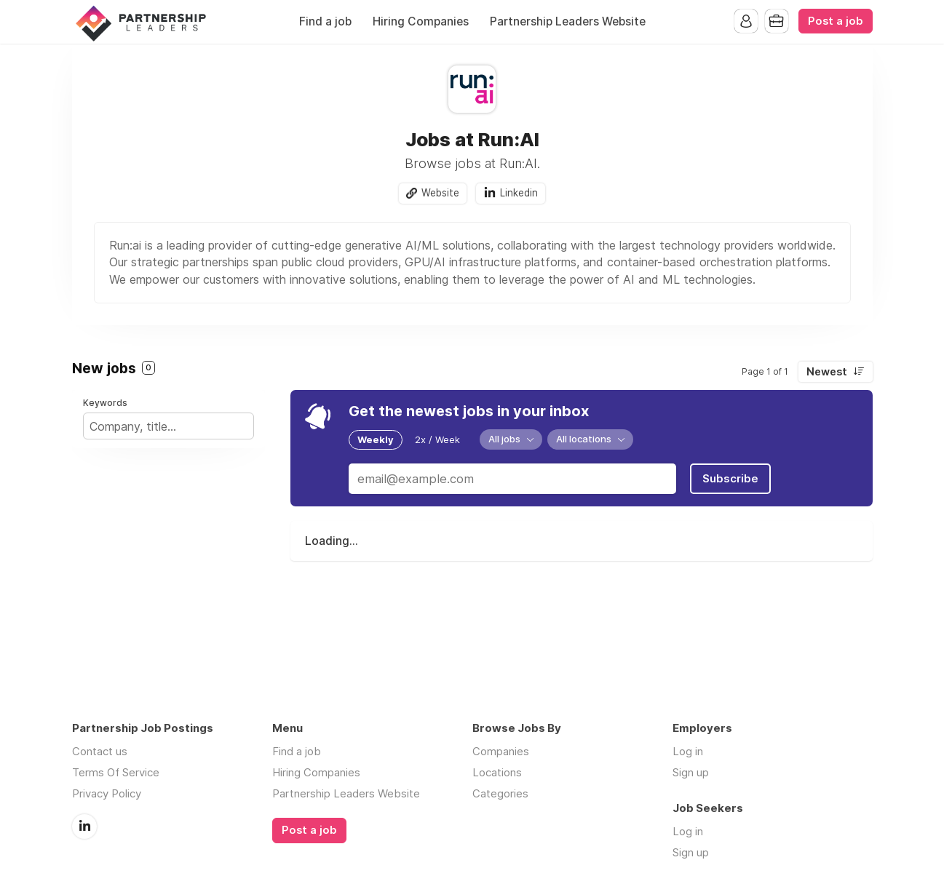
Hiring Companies (421, 21)
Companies (500, 751)
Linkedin (519, 193)
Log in (688, 751)
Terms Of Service (115, 772)
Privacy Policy (106, 793)
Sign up (691, 772)
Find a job (325, 21)
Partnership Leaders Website (568, 21)
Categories (500, 793)
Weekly (375, 439)
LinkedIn (84, 825)
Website (440, 193)
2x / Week (437, 439)
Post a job (835, 21)
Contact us (99, 751)
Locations (497, 772)
